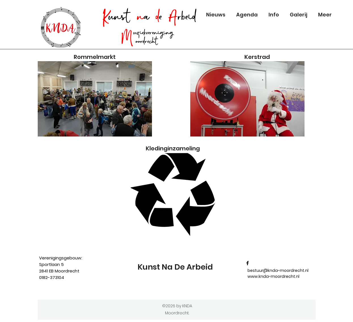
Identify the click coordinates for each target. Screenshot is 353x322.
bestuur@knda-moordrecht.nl (278, 270)
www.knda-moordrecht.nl (273, 276)
